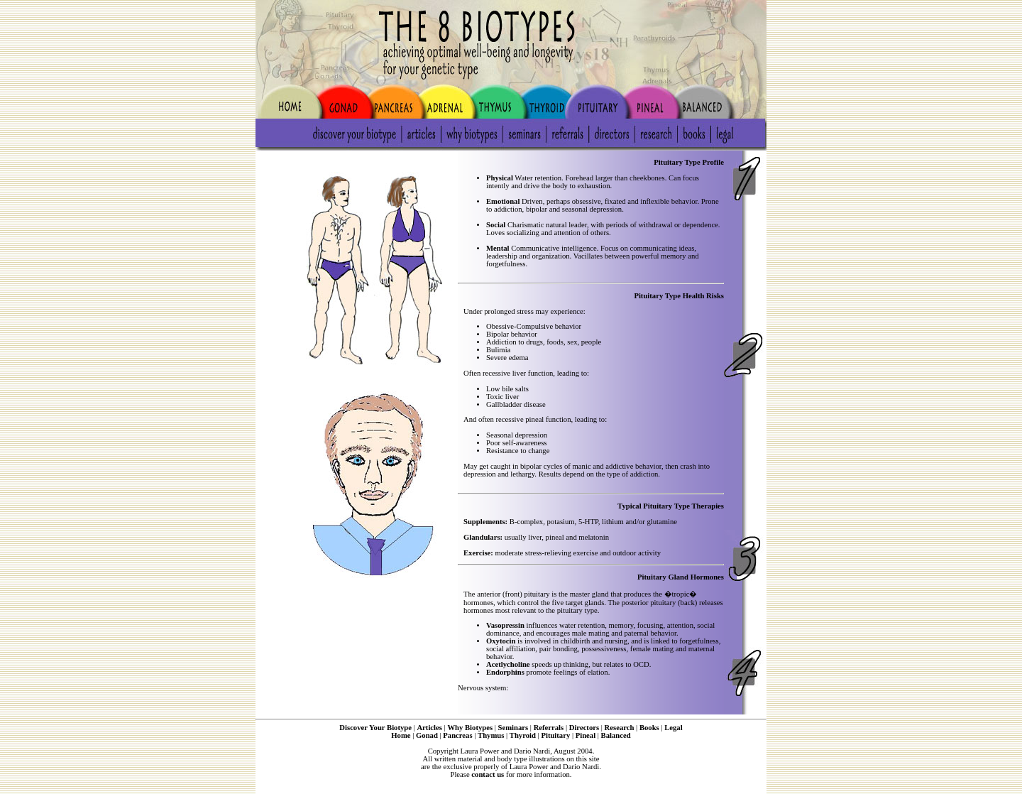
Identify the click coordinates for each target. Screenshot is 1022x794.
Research (619, 728)
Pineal (585, 735)
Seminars (513, 728)
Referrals (549, 728)
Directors (584, 728)
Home (400, 735)
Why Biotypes (470, 728)
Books (649, 728)
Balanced (616, 735)
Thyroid (523, 735)
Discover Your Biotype (375, 728)
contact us (487, 774)
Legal (673, 728)
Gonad (427, 735)
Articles (429, 728)
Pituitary (555, 735)
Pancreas (457, 735)
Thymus (491, 735)
